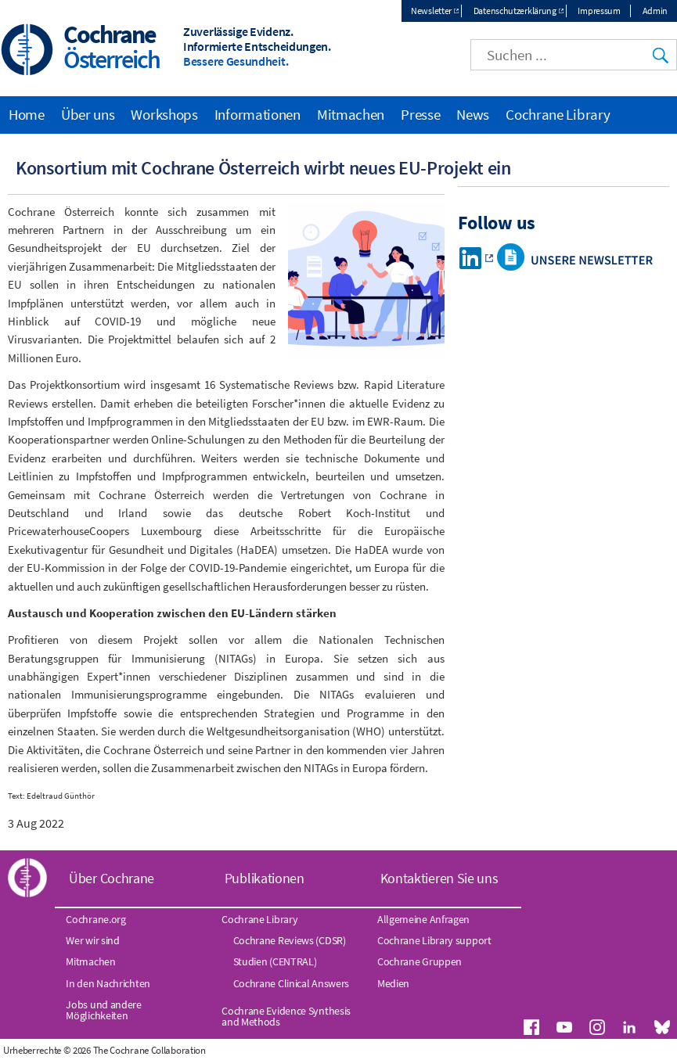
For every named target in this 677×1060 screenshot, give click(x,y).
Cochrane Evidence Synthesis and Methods (286, 1016)
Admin (655, 10)
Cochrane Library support (434, 940)
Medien (393, 983)
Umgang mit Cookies (633, 1050)
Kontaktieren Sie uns (439, 879)
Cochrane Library (558, 114)
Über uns (88, 114)
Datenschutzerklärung (515, 10)
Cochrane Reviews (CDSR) (289, 940)
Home (27, 114)
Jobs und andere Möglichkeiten (104, 1009)
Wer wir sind (92, 940)
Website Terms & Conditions (388, 1050)
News (472, 114)
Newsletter (431, 10)
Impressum (599, 10)
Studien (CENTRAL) (275, 962)
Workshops (164, 114)
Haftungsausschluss (488, 1050)
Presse (420, 114)
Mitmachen (350, 114)
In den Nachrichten (108, 983)
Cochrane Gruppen (419, 962)
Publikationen (264, 879)
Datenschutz (560, 1050)
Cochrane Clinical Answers (291, 983)
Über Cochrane (111, 879)
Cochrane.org (95, 919)
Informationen (257, 114)
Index (316, 1050)
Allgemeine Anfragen (423, 919)
